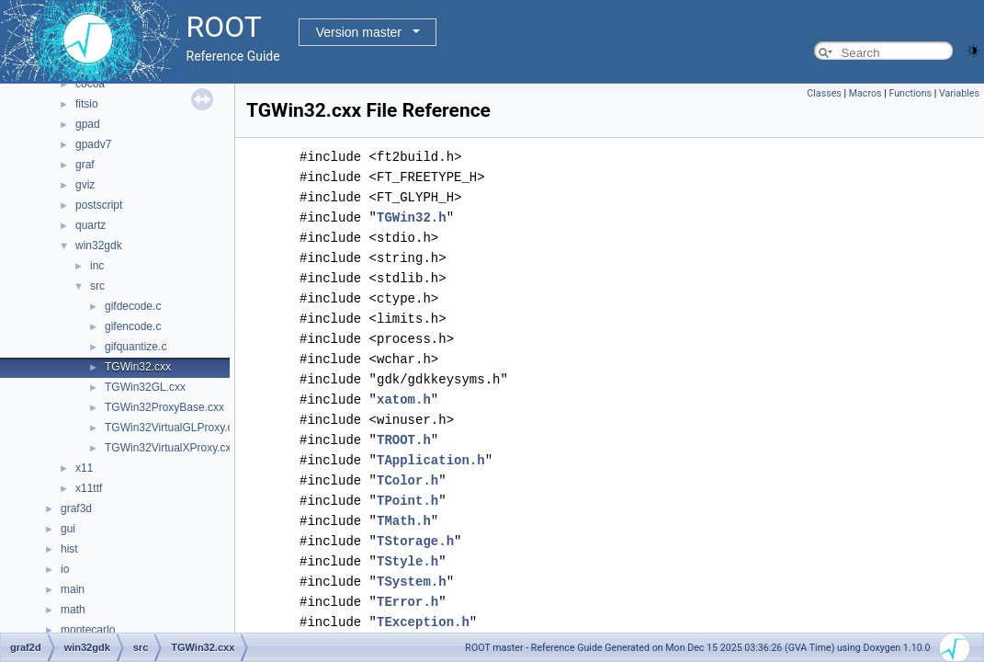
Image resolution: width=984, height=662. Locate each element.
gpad (87, 124)
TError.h (407, 602)
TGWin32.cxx (138, 366)
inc (97, 265)
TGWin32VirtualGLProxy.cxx (174, 427)
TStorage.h (415, 541)
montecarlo (88, 629)
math (73, 609)
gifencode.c (133, 326)
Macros (865, 93)
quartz (90, 225)
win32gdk (98, 245)
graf (85, 164)
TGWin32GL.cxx (145, 387)
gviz (85, 184)
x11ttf (88, 488)
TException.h (423, 622)
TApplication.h (431, 460)
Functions (910, 93)
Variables (959, 93)
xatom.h (404, 399)
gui (68, 528)
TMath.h (404, 521)
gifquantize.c (135, 346)
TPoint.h (407, 500)
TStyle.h (407, 561)
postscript (98, 205)
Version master (359, 32)
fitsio (86, 103)
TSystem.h (412, 581)
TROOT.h (404, 440)
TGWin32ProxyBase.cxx (164, 407)
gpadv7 (93, 144)
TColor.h (407, 480)
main (73, 589)
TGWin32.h (412, 217)
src (97, 286)
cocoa (90, 83)
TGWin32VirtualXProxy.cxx (171, 447)
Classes (824, 93)
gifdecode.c (133, 306)
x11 (84, 468)
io (65, 569)
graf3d (76, 508)
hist (69, 548)
